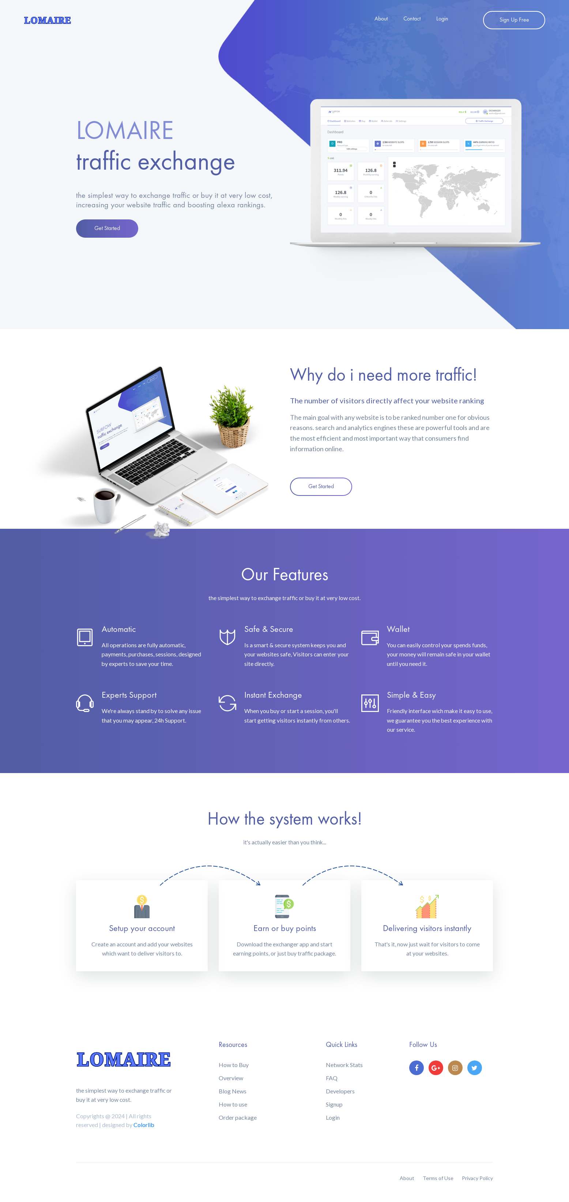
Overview (231, 1077)
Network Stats (344, 1064)
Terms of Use (438, 1178)
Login (442, 19)
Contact (412, 19)
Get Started (107, 228)
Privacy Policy (477, 1178)
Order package (238, 1117)
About (381, 19)
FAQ (332, 1077)
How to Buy (234, 1064)
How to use (233, 1104)
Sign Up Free (514, 20)
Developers (340, 1091)
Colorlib (143, 1124)
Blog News (232, 1091)
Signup (334, 1104)
